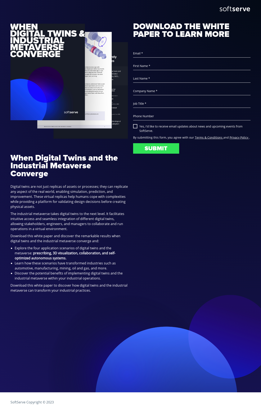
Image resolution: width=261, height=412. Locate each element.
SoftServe (18, 402)
